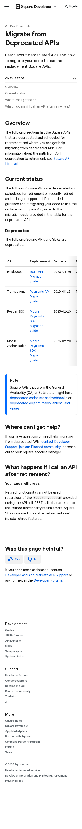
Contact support (16, 680)
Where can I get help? (20, 100)
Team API (36, 271)
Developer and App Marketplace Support (36, 575)
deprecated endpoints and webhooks (38, 398)
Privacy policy (14, 780)
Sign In (73, 6)
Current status (15, 93)
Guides (9, 630)
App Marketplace (16, 731)
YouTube (10, 696)
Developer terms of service (22, 770)
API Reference (14, 635)
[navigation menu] (6, 6)
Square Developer (16, 726)
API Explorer (13, 640)
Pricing (9, 747)
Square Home (14, 720)
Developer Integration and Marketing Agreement (36, 775)
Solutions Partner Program (22, 741)
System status (14, 656)
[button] (14, 559)
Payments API (39, 291)
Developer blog (15, 686)
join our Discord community (40, 447)
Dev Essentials (20, 26)
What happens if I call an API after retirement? (38, 106)
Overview (11, 87)
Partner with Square (18, 736)
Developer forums (16, 675)
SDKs (8, 646)
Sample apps (13, 651)
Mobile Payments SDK (37, 316)
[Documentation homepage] (6, 26)
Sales (8, 752)
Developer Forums (48, 580)
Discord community (17, 691)
